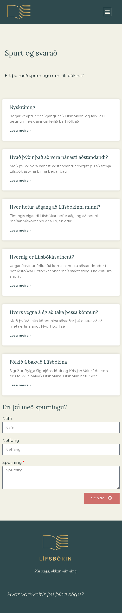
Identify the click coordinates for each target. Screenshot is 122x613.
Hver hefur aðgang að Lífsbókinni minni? (55, 206)
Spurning (12, 462)
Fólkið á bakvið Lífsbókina (38, 361)
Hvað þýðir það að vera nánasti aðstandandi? (59, 156)
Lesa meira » (20, 130)
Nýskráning (22, 106)
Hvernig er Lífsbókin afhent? (42, 256)
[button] (107, 12)
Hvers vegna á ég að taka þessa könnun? (54, 311)
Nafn (7, 418)
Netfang (10, 440)
